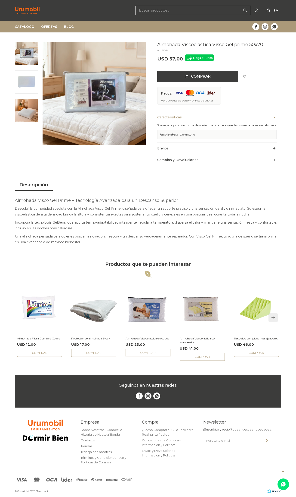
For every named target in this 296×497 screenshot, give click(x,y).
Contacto (88, 440)
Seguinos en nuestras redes (148, 385)
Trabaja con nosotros (96, 452)
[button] (101, 139)
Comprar (201, 76)
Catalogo (24, 27)
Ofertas (49, 27)
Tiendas (86, 446)
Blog (69, 27)
